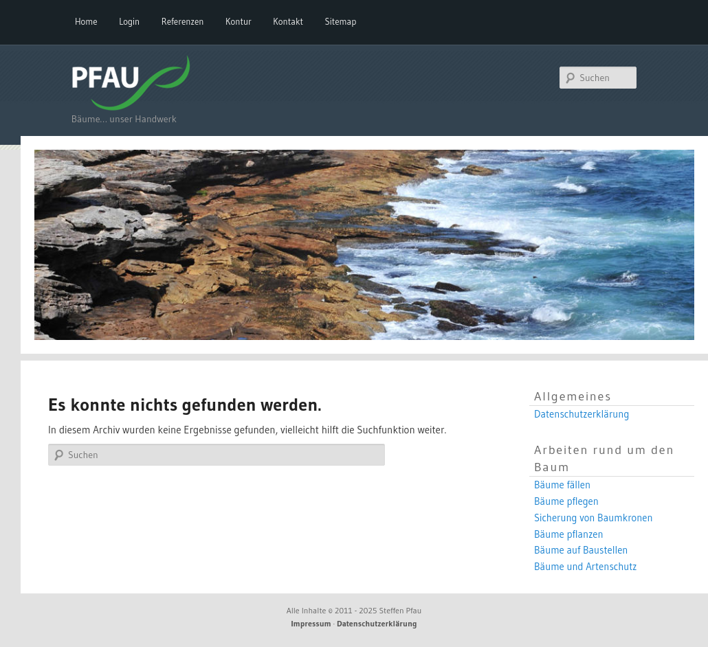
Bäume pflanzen (569, 534)
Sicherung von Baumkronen (593, 518)
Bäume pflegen (566, 501)
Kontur (238, 21)
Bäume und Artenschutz (585, 566)
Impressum (311, 623)
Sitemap (341, 21)
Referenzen (183, 21)
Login (129, 21)
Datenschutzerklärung (581, 414)
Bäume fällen (562, 485)
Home (86, 21)
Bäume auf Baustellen (581, 550)
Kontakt (288, 21)
